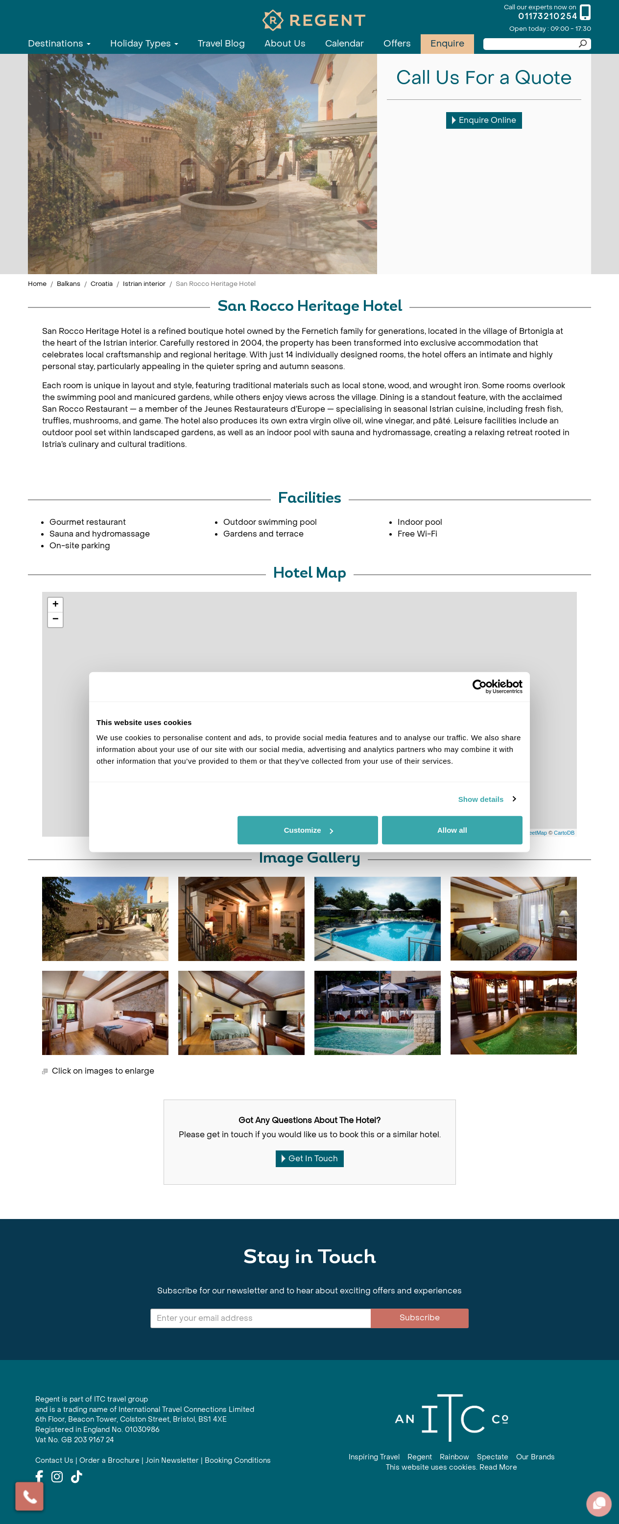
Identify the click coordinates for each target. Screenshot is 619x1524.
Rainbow (454, 1457)
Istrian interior (144, 284)
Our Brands (535, 1457)
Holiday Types (144, 43)
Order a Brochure (109, 1460)
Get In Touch (310, 1158)
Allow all (452, 830)
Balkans (68, 284)
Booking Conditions (238, 1460)
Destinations (59, 43)
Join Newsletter (172, 1460)
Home (37, 284)
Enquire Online (484, 120)
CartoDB (564, 833)
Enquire (447, 43)
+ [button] (55, 605)
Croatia (102, 284)
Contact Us (54, 1460)
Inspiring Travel (374, 1457)
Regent (419, 1457)
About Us (285, 43)
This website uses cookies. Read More (451, 1467)
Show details (481, 799)
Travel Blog (221, 43)
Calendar (344, 43)
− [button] (55, 619)
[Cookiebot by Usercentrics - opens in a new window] (480, 686)
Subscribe (420, 1318)
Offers (397, 43)
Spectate (492, 1457)
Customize (308, 830)
